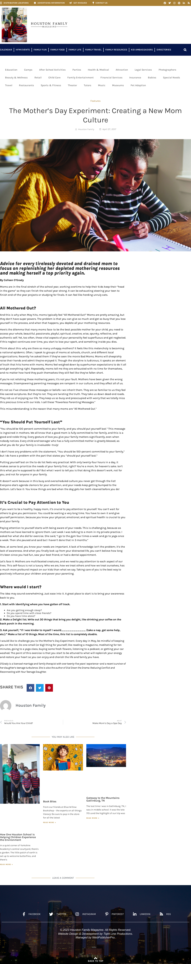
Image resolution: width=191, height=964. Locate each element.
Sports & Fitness (51, 85)
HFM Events (23, 49)
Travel (8, 85)
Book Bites (49, 801)
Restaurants (26, 85)
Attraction (122, 69)
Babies (152, 77)
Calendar (6, 49)
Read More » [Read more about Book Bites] (49, 822)
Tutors (87, 85)
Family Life (75, 49)
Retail (38, 77)
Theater (72, 85)
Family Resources (116, 49)
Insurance (135, 77)
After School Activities (52, 69)
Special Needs (171, 77)
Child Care (54, 77)
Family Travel (93, 49)
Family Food (57, 49)
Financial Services (111, 77)
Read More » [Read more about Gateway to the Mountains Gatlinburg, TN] (92, 818)
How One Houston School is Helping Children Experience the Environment (18, 837)
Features (95, 100)
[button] (185, 50)
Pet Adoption (138, 85)
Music (101, 85)
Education (11, 69)
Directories (164, 49)
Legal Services (143, 69)
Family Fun (40, 49)
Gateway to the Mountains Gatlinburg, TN (102, 799)
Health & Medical (98, 69)
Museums (118, 85)
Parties (76, 69)
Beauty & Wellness (16, 77)
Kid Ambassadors (142, 49)
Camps (28, 69)
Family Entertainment (80, 77)
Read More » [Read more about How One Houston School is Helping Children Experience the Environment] (6, 864)
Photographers (167, 69)
